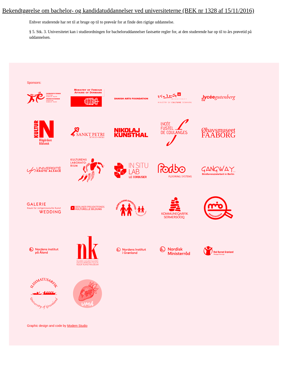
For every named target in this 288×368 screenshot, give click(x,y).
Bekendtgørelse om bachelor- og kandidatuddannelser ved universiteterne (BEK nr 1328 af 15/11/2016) (128, 10)
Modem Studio (77, 325)
